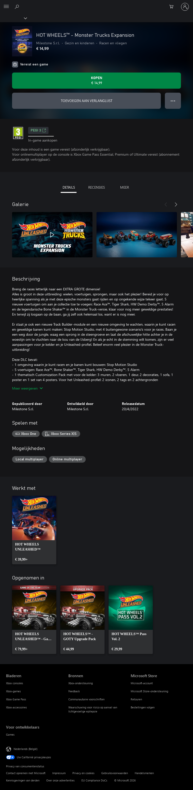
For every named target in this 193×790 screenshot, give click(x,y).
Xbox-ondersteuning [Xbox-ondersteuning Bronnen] (80, 683)
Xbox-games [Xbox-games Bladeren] (13, 691)
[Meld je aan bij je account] (185, 7)
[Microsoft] (96, 4)
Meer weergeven (27, 388)
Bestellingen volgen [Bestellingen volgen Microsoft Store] (143, 707)
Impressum (59, 773)
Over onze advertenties (60, 780)
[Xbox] (13, 18)
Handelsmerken (144, 773)
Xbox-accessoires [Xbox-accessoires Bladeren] (16, 707)
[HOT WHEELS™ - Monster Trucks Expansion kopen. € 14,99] (96, 81)
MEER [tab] (124, 187)
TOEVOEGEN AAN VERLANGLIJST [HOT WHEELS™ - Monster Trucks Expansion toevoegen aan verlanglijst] (86, 100)
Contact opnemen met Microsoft (25, 773)
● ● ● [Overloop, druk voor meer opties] (173, 100)
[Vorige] (166, 204)
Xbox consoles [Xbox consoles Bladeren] (14, 683)
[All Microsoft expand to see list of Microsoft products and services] (6, 7)
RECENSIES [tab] (96, 187)
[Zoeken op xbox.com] (17, 7)
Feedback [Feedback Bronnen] (74, 691)
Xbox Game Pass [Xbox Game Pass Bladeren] (16, 699)
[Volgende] (176, 204)
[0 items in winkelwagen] (173, 7)
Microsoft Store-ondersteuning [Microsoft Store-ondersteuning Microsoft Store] (149, 691)
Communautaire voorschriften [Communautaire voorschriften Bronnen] (86, 699)
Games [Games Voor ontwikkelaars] (10, 734)
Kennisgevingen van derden (22, 780)
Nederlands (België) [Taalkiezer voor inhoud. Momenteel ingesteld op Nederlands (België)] (25, 748)
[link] (34, 530)
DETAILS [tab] (69, 187)
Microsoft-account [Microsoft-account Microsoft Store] (142, 683)
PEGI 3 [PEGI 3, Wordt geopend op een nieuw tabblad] (38, 130)
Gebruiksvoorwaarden (114, 773)
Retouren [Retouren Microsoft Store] (136, 699)
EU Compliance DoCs (94, 780)
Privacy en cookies (83, 773)
